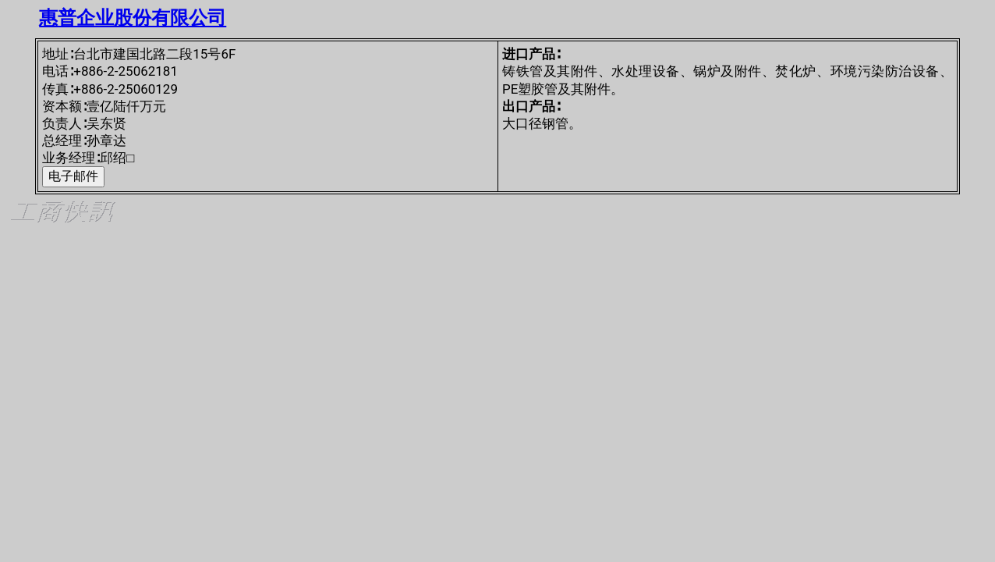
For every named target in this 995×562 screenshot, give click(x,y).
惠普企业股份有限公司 (132, 18)
